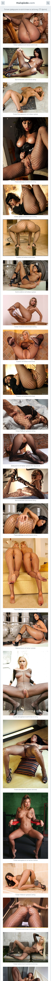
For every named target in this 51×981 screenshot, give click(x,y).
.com (25, 3)
